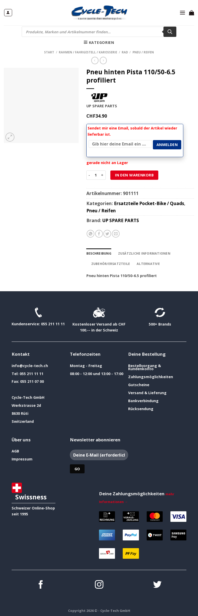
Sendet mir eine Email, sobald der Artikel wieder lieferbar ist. (132, 131)
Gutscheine (138, 383)
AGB (15, 450)
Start (49, 52)
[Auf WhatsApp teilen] (90, 233)
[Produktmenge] (95, 174)
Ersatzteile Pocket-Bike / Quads (149, 203)
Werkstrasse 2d (26, 404)
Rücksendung (140, 407)
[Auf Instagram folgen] (99, 584)
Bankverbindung (143, 399)
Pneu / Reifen (143, 52)
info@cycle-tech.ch (30, 364)
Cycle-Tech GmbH (28, 396)
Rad (125, 52)
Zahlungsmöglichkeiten (150, 375)
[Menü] (182, 13)
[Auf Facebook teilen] (99, 233)
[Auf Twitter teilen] (107, 233)
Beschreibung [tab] (98, 253)
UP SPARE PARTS (120, 220)
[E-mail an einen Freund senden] (116, 233)
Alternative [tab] (145, 263)
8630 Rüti (20, 412)
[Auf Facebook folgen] (41, 584)
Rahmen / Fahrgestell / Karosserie (88, 52)
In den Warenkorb (134, 174)
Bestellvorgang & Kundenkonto (144, 366)
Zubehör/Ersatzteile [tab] (109, 263)
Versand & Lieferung (147, 391)
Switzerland (23, 420)
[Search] (169, 32)
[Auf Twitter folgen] (157, 584)
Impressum (22, 458)
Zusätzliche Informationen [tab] (142, 253)
